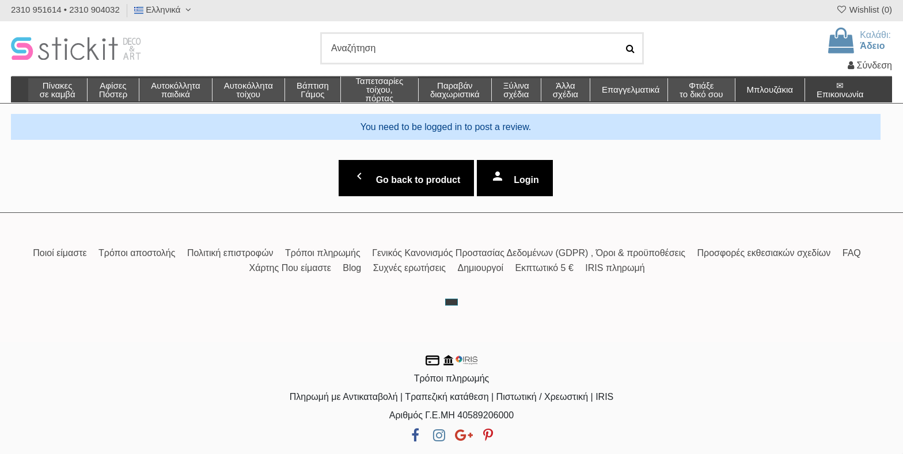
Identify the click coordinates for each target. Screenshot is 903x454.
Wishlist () (864, 9)
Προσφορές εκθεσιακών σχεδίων (763, 253)
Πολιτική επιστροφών (230, 253)
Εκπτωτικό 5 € (544, 268)
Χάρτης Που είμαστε (290, 268)
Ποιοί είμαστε (59, 253)
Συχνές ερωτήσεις (409, 268)
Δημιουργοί (481, 268)
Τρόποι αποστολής (136, 253)
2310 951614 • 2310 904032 (65, 9)
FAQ (852, 253)
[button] (565, 89)
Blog (352, 268)
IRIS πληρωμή (614, 268)
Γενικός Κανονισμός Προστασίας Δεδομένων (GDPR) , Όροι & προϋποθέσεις (528, 253)
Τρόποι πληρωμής (323, 253)
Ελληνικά (164, 9)
